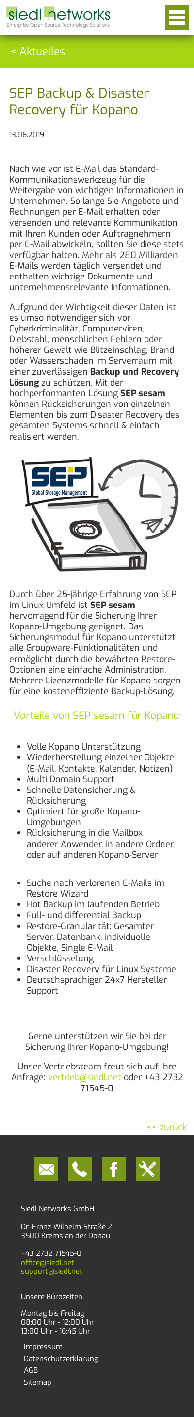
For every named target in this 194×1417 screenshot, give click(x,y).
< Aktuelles (37, 51)
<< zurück (166, 1127)
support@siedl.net (51, 1271)
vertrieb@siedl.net (84, 1077)
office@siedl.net (47, 1263)
